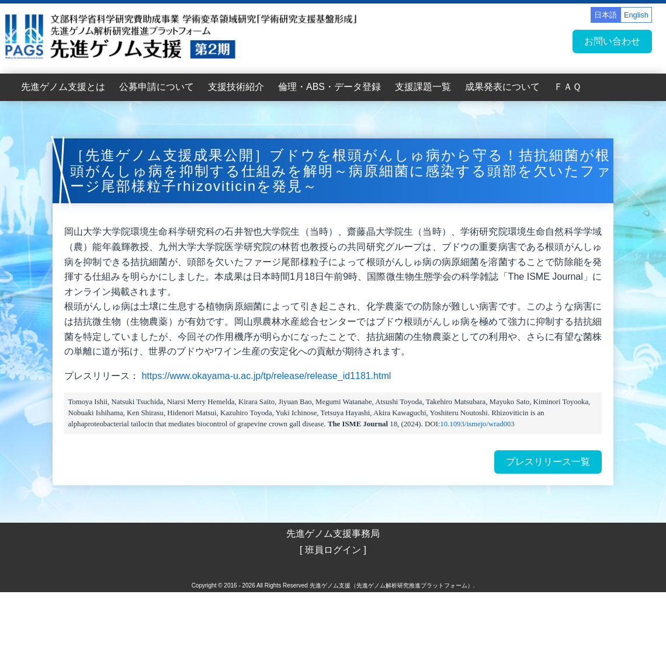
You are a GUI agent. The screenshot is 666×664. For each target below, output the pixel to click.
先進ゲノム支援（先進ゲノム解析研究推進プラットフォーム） (391, 585)
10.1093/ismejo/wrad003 (477, 424)
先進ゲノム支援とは (63, 87)
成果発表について (502, 87)
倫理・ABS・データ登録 (329, 87)
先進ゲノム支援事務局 (333, 533)
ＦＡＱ (567, 87)
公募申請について (156, 87)
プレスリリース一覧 (548, 462)
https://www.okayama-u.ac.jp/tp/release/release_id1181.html (266, 376)
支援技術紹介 (236, 87)
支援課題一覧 (423, 87)
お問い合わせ (612, 41)
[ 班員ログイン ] (333, 550)
